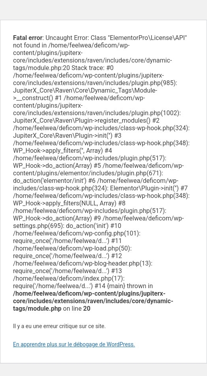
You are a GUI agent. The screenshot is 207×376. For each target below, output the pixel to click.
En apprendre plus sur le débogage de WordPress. (74, 344)
